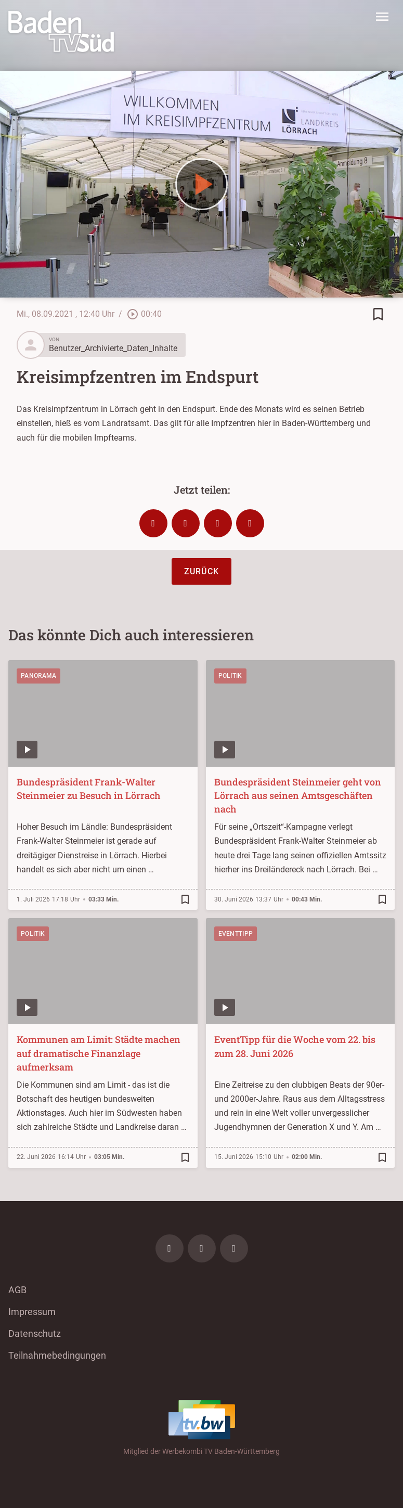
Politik (230, 675)
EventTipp (235, 933)
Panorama (38, 675)
